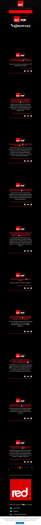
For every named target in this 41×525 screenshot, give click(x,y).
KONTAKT (16, 511)
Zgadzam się (20, 523)
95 (8, 470)
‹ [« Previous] (8, 467)
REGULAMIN (16, 508)
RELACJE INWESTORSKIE (19, 514)
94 (32, 467)
